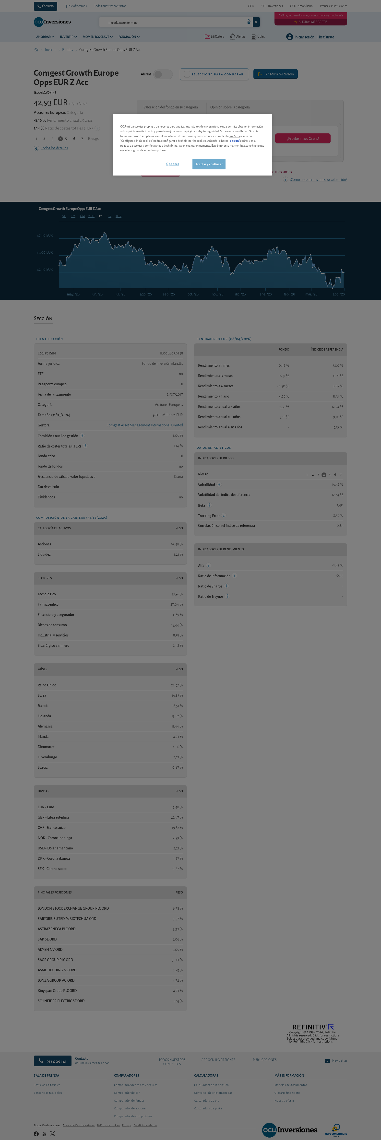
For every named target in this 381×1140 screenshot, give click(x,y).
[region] (192, 145)
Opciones (172, 163)
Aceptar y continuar (209, 164)
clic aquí (234, 140)
